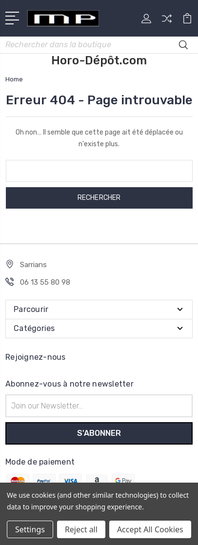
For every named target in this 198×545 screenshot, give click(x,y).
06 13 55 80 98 (45, 282)
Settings (30, 529)
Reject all (81, 529)
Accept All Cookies (150, 529)
